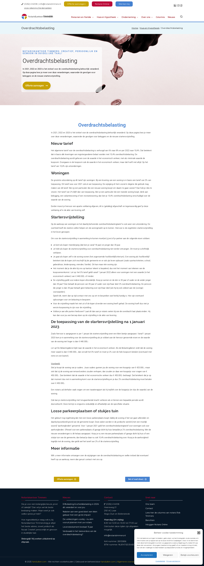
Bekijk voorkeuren (190, 555)
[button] (198, 532)
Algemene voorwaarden (128, 561)
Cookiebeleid (160, 561)
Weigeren (168, 555)
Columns (160, 17)
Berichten (150, 520)
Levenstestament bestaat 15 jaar (78, 526)
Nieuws (171, 17)
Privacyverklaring (173, 561)
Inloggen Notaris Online (156, 524)
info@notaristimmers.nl (50, 3)
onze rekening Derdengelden (38, 7)
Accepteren (147, 555)
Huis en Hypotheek (108, 16)
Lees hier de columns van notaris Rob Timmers (162, 514)
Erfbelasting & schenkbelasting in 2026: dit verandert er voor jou (81, 505)
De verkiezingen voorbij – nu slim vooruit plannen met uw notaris (78, 520)
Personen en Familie (82, 16)
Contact (149, 508)
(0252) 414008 (30, 3)
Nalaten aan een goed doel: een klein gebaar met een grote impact (80, 513)
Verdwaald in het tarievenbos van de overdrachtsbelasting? (79, 532)
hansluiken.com (39, 561)
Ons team (150, 503)
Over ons (147, 16)
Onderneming (130, 16)
